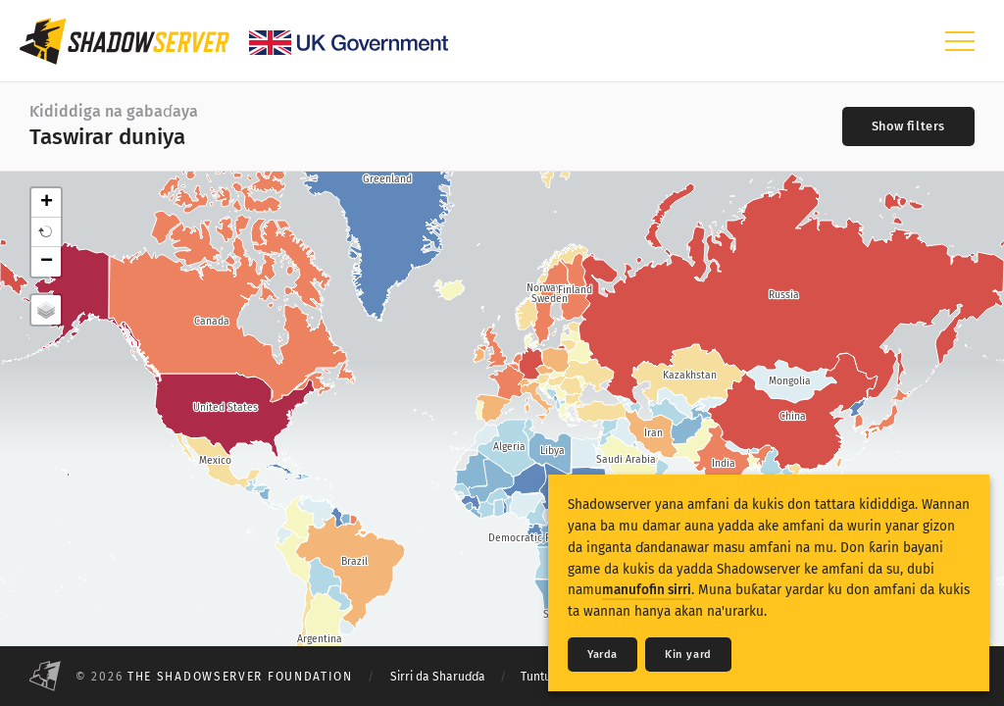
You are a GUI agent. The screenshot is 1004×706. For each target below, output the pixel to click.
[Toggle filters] (908, 126)
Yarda (602, 654)
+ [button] (46, 203)
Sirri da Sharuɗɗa (437, 676)
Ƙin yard (688, 654)
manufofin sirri (646, 589)
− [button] (46, 262)
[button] (46, 232)
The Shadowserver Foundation (240, 676)
